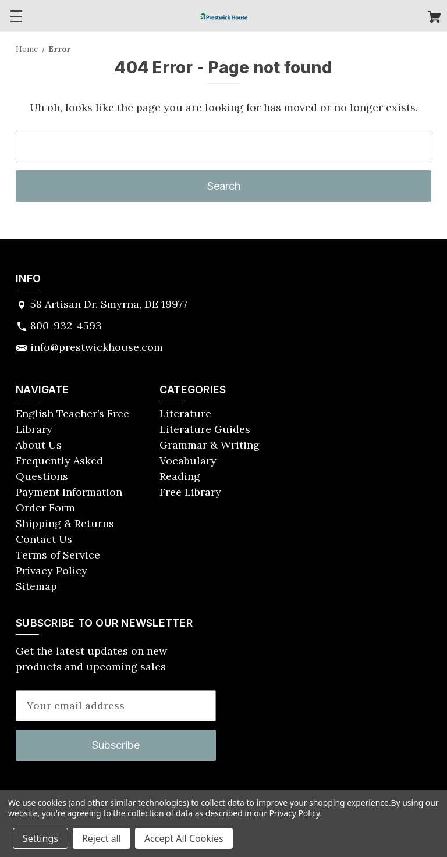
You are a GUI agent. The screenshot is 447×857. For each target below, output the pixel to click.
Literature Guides (204, 429)
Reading (179, 476)
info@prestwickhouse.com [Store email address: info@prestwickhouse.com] (96, 347)
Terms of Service (58, 554)
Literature (185, 413)
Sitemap (36, 586)
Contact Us (44, 539)
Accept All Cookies (184, 838)
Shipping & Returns (65, 523)
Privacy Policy (51, 570)
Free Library (190, 492)
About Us (39, 444)
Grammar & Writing (209, 444)
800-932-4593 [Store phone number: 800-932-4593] (66, 325)
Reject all (101, 838)
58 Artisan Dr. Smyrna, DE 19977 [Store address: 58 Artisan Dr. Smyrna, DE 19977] (108, 304)
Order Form (45, 507)
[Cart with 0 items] (434, 18)
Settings (40, 838)
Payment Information (69, 492)
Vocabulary (188, 460)
